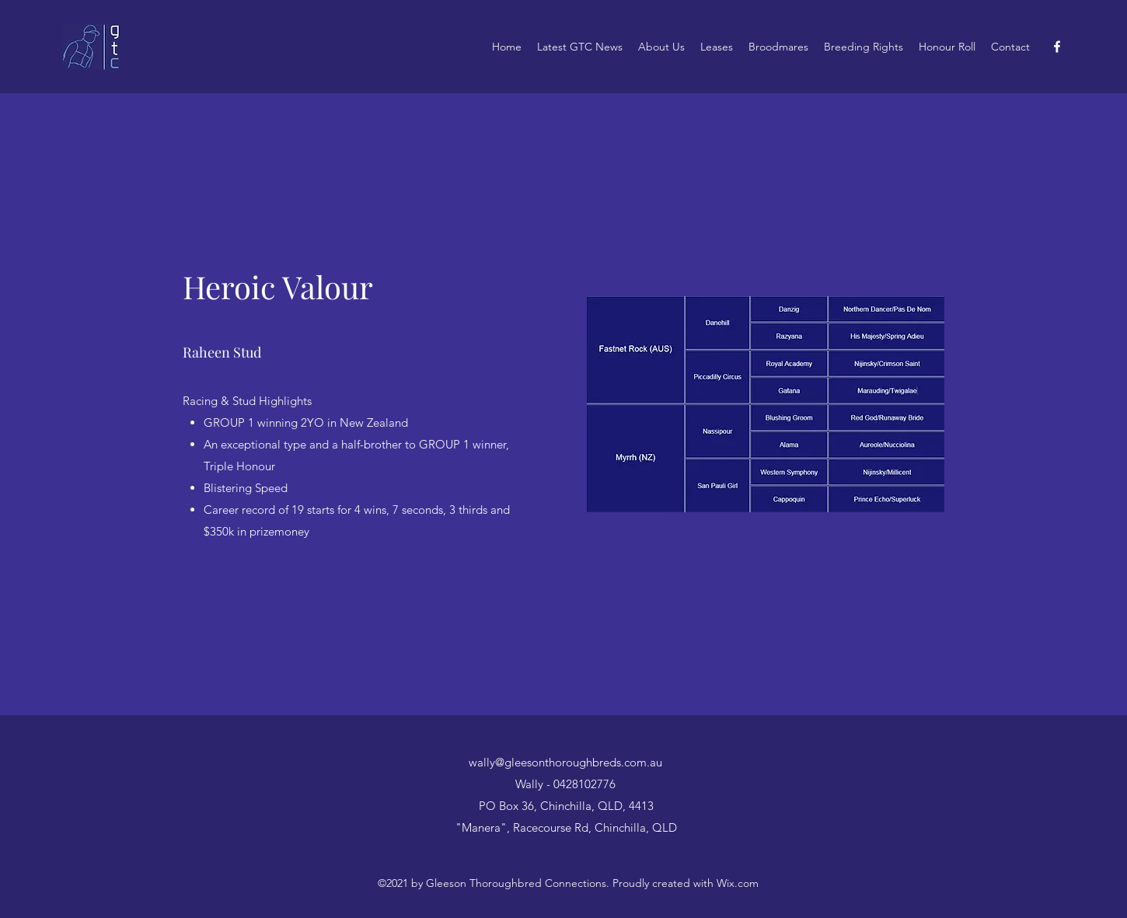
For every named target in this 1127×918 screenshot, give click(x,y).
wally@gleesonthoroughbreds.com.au (565, 762)
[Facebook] (1057, 46)
